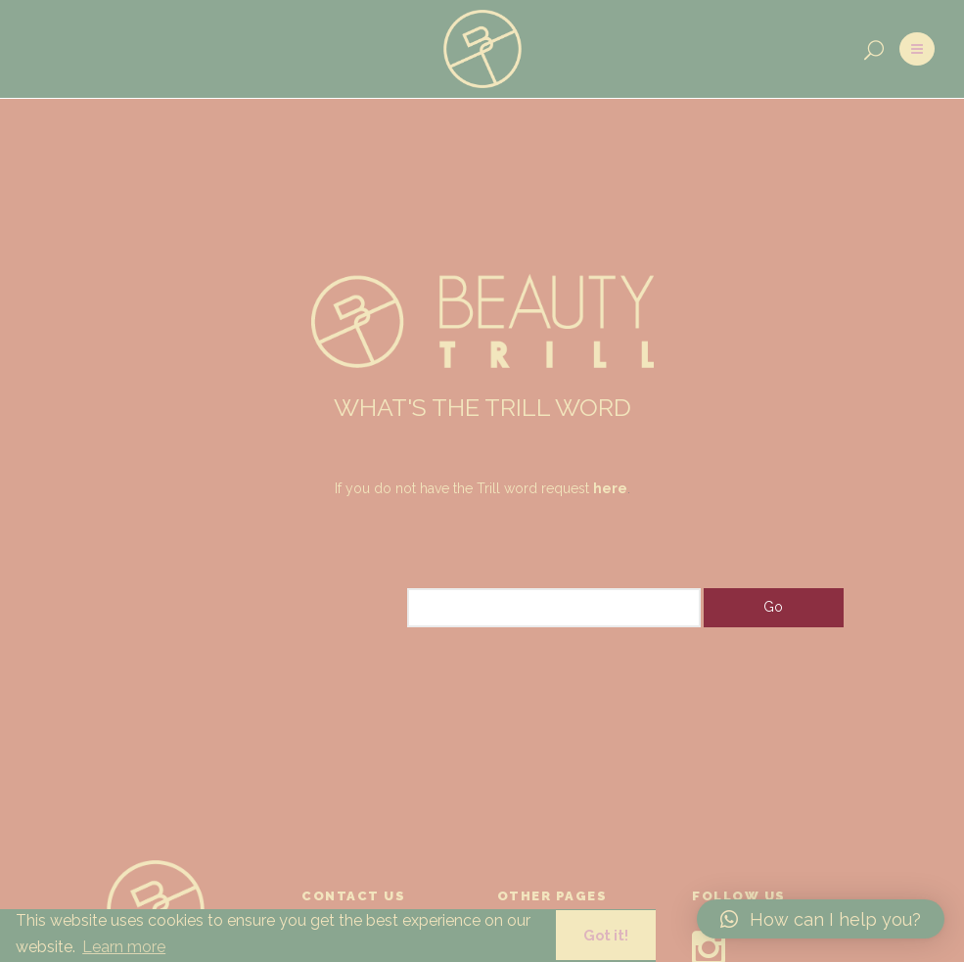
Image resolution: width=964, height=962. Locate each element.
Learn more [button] (123, 947)
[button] (820, 919)
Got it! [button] (605, 935)
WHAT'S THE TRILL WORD (482, 407)
